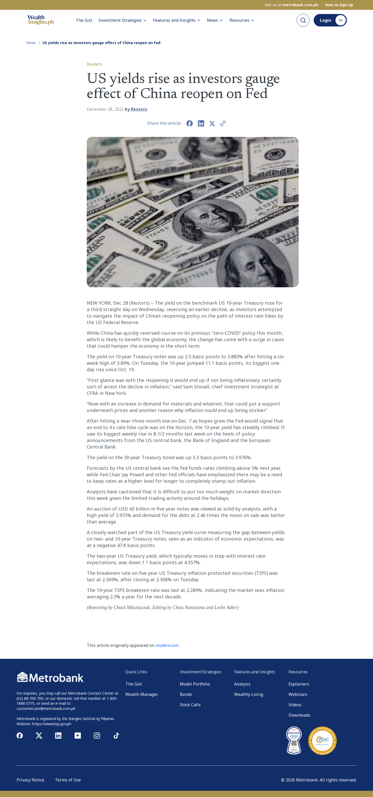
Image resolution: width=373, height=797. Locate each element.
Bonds (186, 694)
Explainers (299, 684)
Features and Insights (177, 20)
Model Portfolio (195, 684)
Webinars (298, 694)
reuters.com (166, 645)
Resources (242, 20)
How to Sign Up (339, 5)
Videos (295, 705)
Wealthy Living (248, 694)
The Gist (84, 20)
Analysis (242, 684)
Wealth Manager (141, 694)
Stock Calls (190, 705)
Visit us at (291, 5)
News (215, 20)
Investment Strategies (122, 20)
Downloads (299, 715)
